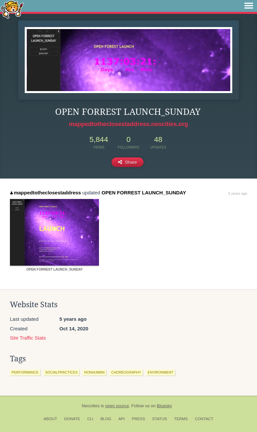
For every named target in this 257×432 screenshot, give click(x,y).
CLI (90, 418)
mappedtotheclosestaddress (45, 192)
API (121, 418)
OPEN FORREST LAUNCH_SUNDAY (144, 192)
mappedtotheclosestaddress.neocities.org (128, 124)
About (50, 418)
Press (138, 418)
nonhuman (94, 372)
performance (25, 372)
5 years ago (237, 193)
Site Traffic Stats (28, 338)
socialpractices (61, 372)
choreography (126, 372)
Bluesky (164, 405)
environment (161, 372)
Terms (181, 418)
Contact (204, 418)
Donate (72, 418)
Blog (105, 418)
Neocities (91, 405)
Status (159, 418)
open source (117, 405)
